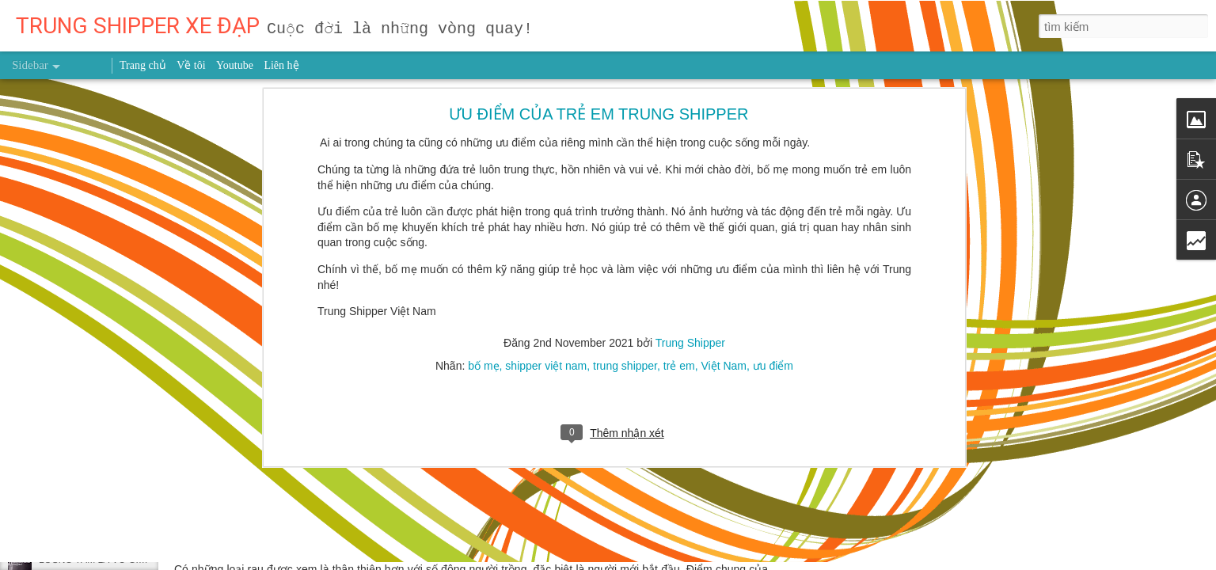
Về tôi (191, 65)
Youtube (234, 65)
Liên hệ (281, 65)
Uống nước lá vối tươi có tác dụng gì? (119, 452)
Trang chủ (143, 65)
